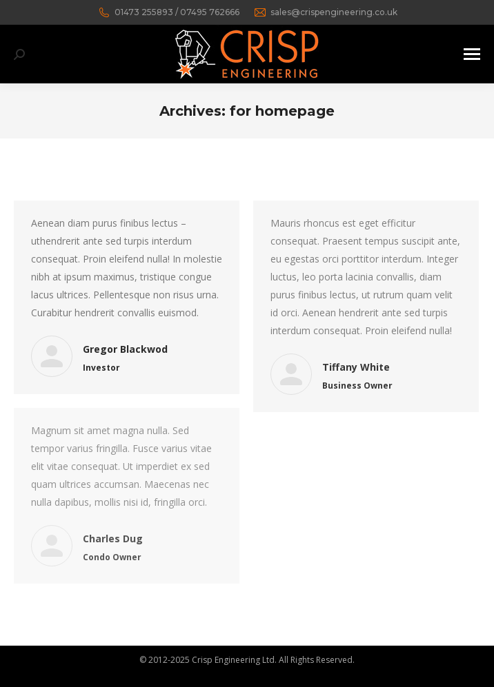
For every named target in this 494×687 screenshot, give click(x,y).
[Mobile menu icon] (472, 54)
